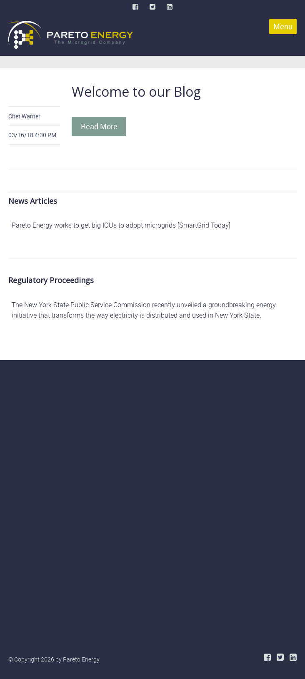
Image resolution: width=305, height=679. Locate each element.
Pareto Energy (81, 659)
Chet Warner (24, 116)
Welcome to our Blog (136, 91)
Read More (99, 126)
